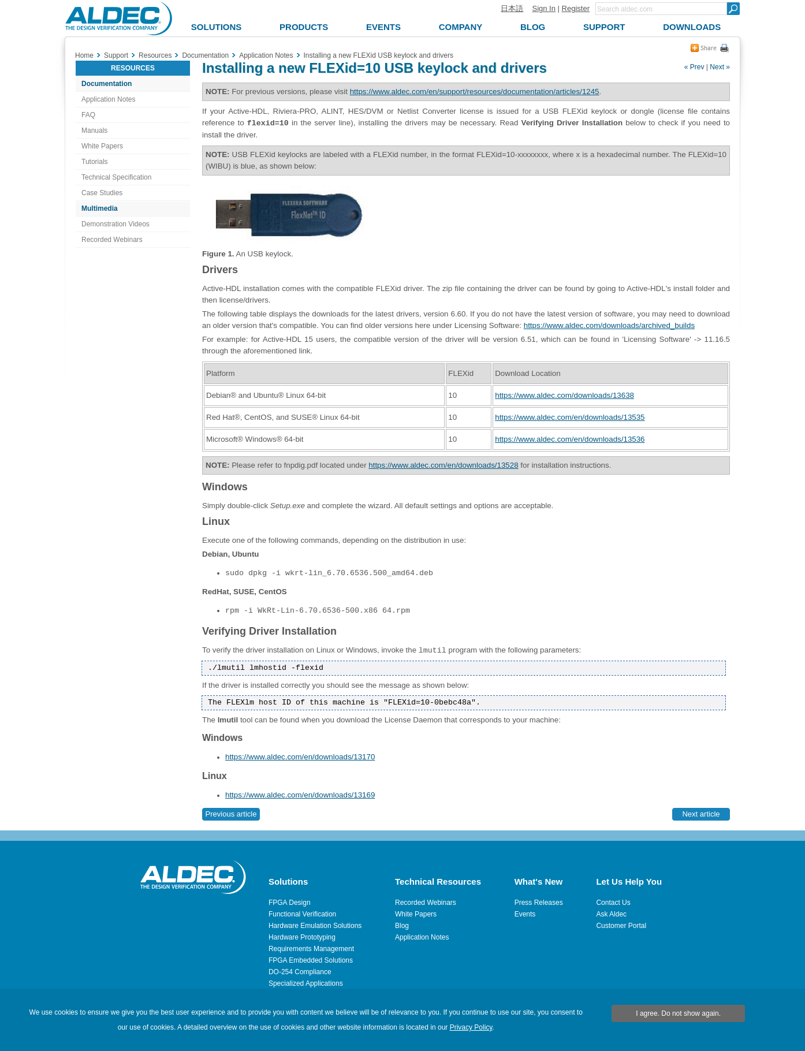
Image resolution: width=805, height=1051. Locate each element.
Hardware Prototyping (302, 937)
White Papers (102, 146)
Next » (720, 67)
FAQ (88, 115)
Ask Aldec (611, 914)
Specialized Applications (306, 983)
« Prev (694, 67)
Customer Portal (621, 926)
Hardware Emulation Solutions (315, 926)
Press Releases (539, 903)
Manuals (94, 130)
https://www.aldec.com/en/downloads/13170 (300, 756)
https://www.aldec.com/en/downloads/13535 (569, 417)
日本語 (512, 8)
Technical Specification (116, 177)
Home (84, 55)
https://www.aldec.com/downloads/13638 (564, 395)
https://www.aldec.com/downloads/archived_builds (609, 325)
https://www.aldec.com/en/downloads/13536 (569, 439)
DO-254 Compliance (300, 972)
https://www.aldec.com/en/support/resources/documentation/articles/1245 (474, 91)
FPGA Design (290, 903)
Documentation (106, 84)
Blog (402, 926)
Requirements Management (311, 949)
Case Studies (101, 193)
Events (525, 914)
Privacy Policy (471, 1027)
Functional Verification (302, 914)
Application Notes (108, 99)
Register (576, 8)
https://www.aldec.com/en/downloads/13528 (443, 465)
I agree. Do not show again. (678, 1013)
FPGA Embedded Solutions (311, 960)
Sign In (543, 8)
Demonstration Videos (115, 224)
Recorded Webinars (112, 240)
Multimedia (99, 208)
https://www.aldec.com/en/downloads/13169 (300, 795)
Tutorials (94, 162)
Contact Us (613, 903)
